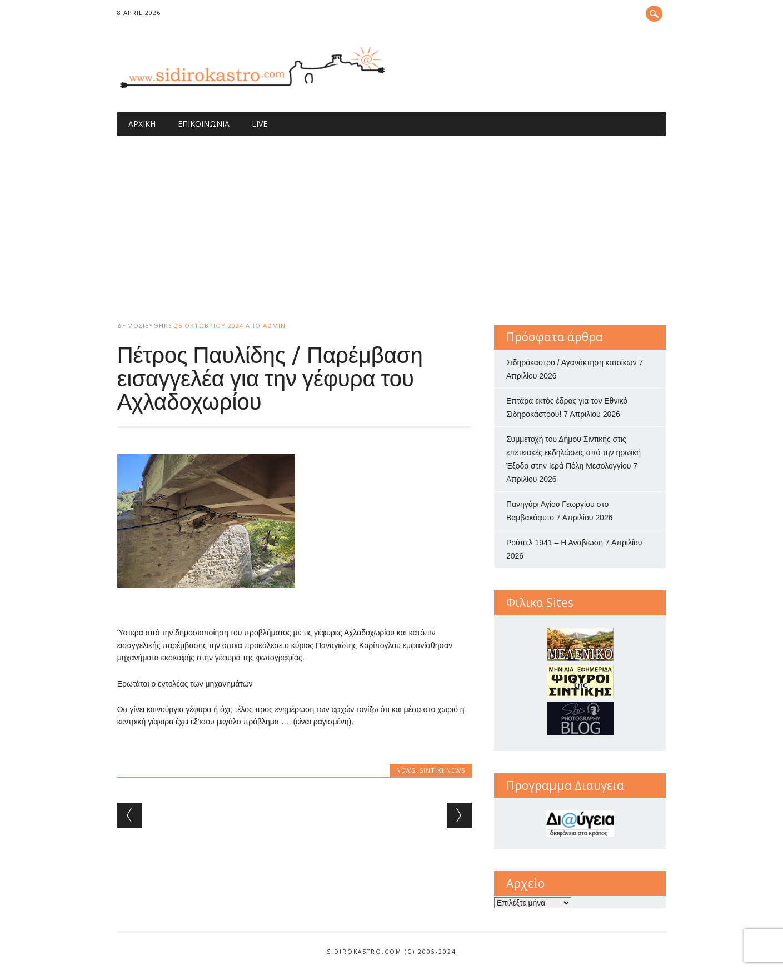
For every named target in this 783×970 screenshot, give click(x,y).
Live (259, 123)
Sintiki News (442, 770)
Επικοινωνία (204, 123)
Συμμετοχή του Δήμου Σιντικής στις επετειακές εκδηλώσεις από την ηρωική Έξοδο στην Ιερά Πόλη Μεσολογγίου (573, 452)
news (405, 770)
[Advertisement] (391, 219)
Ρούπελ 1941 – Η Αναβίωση (554, 542)
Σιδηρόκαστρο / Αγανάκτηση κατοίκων (571, 362)
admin (274, 325)
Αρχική (142, 123)
